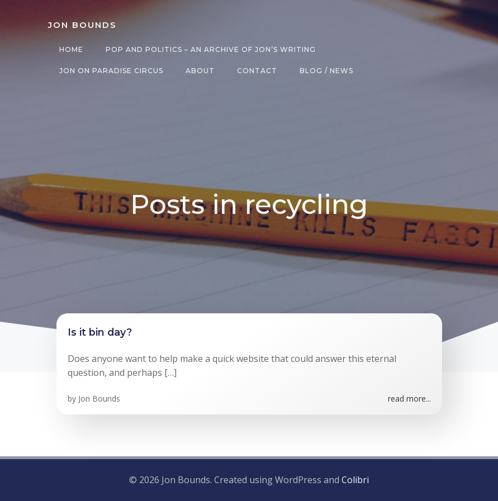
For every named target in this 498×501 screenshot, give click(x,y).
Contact (257, 70)
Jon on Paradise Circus (111, 70)
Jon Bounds (99, 398)
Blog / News (326, 70)
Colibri (355, 480)
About (200, 70)
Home (71, 49)
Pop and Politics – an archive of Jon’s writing (211, 49)
